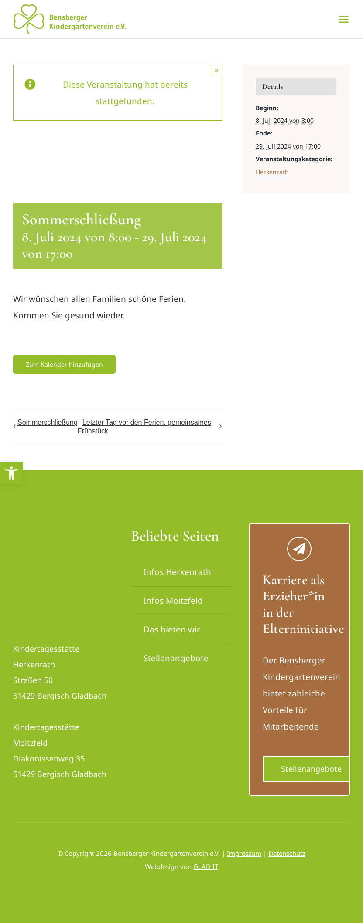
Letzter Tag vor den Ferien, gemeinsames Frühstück (144, 427)
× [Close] (217, 70)
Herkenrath (272, 172)
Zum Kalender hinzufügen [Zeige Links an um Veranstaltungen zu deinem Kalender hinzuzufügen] (64, 364)
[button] (11, 473)
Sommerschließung (47, 422)
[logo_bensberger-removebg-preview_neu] (62, 531)
